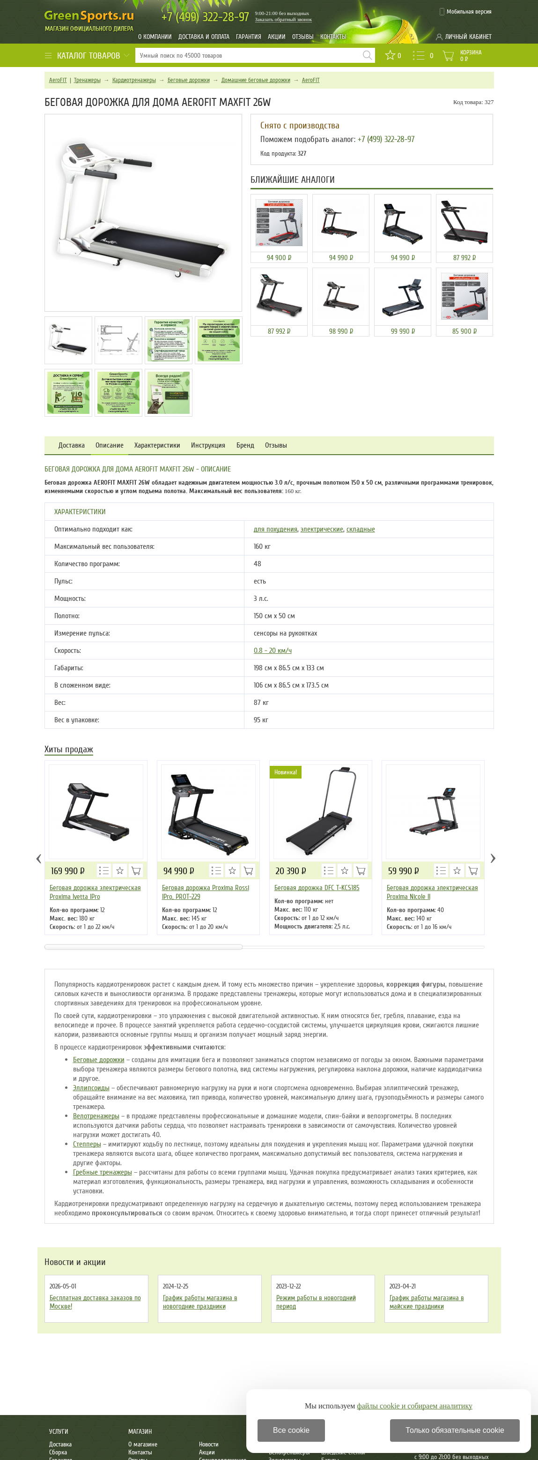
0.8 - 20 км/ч (273, 650)
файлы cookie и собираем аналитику (414, 1406)
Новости (209, 1444)
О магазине (142, 1444)
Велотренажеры (96, 1116)
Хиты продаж (68, 750)
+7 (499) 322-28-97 (386, 139)
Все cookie (291, 1430)
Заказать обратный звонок (283, 19)
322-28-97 (205, 17)
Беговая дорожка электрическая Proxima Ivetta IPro (95, 892)
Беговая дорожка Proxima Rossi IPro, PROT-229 (205, 892)
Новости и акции (75, 1262)
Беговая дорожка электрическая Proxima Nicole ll (432, 892)
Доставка (72, 445)
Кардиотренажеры (134, 80)
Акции (277, 37)
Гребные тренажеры (102, 1172)
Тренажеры (87, 80)
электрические (322, 529)
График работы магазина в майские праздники (427, 1302)
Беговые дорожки (189, 80)
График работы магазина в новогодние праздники (200, 1302)
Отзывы (303, 37)
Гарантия (248, 37)
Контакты (333, 37)
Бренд (245, 445)
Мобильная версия (469, 11)
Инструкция (208, 445)
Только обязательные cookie (454, 1430)
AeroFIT (58, 80)
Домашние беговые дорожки (255, 80)
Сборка (58, 1452)
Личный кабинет (468, 37)
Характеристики (157, 445)
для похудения (275, 529)
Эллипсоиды (91, 1088)
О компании (155, 37)
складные (360, 529)
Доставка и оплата (203, 37)
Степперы (87, 1144)
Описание (110, 445)
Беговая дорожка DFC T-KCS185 (317, 887)
